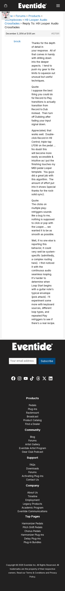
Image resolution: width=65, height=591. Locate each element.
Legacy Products (32, 503)
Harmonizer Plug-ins (32, 534)
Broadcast (32, 416)
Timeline (32, 496)
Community (32, 430)
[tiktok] (32, 378)
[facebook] (14, 378)
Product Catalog (32, 420)
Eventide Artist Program (32, 448)
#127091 (55, 33)
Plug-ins (32, 409)
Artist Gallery (32, 444)
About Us (32, 492)
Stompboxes (13, 19)
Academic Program (32, 507)
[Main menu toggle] (58, 6)
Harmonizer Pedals (32, 523)
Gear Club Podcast (32, 451)
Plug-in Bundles (32, 542)
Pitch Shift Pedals (32, 527)
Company (32, 485)
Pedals (32, 405)
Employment (32, 500)
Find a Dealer (32, 424)
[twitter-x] (45, 378)
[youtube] (26, 378)
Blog (32, 436)
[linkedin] (51, 378)
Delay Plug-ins (32, 538)
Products (34, 16)
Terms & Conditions (35, 573)
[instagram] (20, 378)
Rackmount (32, 412)
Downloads (32, 468)
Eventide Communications (32, 511)
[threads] (39, 378)
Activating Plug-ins (32, 476)
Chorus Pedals (32, 531)
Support (32, 457)
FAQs (32, 464)
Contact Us (32, 479)
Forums (21, 16)
